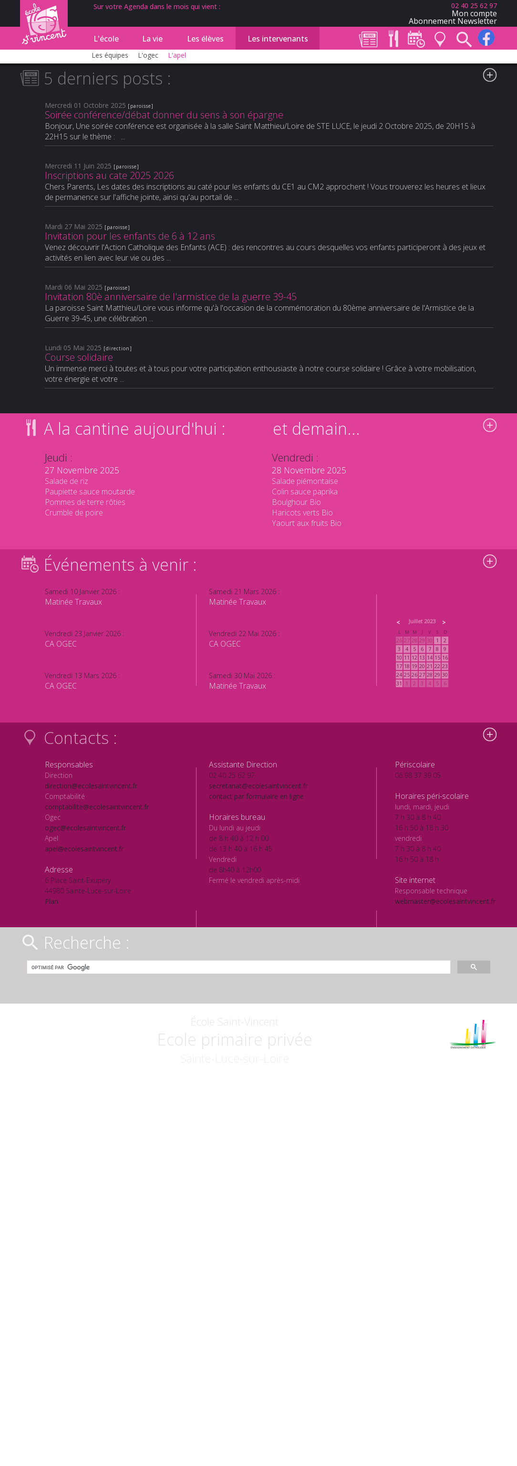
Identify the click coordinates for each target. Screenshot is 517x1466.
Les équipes (110, 55)
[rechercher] (237, 967)
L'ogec (148, 55)
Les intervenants (278, 38)
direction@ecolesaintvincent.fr (91, 785)
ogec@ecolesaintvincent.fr (85, 827)
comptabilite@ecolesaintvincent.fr (97, 806)
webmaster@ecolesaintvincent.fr (445, 901)
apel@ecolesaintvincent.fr (84, 848)
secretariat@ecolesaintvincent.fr (258, 785)
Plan (51, 901)
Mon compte (474, 13)
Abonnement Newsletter (453, 21)
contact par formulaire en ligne (256, 796)
